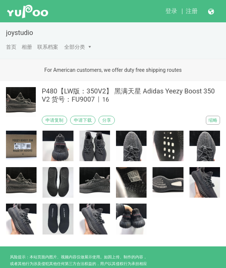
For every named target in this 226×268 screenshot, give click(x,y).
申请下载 (83, 120)
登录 (171, 11)
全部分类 (74, 47)
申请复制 (54, 120)
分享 (106, 120)
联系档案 (47, 47)
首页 (11, 47)
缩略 (212, 120)
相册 (27, 47)
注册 (192, 11)
